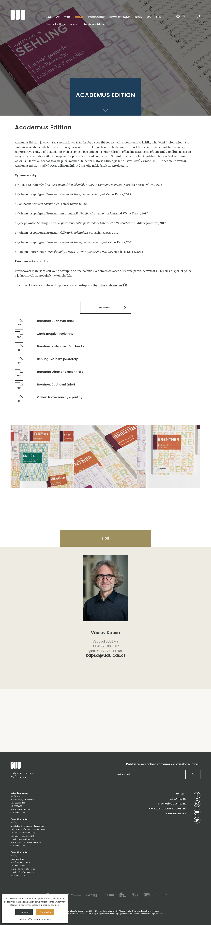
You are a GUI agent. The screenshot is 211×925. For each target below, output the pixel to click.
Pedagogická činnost (96, 17)
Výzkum (67, 17)
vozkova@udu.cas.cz (27, 839)
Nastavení (24, 912)
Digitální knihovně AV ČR (110, 285)
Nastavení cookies (176, 813)
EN (184, 16)
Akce (58, 17)
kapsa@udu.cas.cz (105, 655)
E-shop (159, 17)
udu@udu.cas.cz (25, 809)
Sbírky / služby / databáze (119, 17)
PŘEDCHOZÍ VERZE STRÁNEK (171, 803)
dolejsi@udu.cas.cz (26, 869)
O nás (48, 17)
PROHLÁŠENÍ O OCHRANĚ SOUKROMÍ (167, 808)
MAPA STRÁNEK (178, 798)
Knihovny (138, 17)
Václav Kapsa (105, 633)
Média (149, 17)
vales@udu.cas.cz (25, 872)
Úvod (49, 24)
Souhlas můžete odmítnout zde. (34, 919)
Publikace (79, 17)
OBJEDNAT (105, 307)
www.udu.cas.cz (18, 812)
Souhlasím (45, 912)
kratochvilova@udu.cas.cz (29, 842)
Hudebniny (74, 24)
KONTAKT (181, 793)
